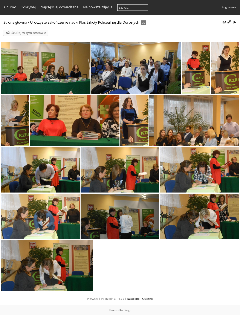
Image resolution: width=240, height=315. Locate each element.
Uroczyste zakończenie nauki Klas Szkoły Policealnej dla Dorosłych (84, 22)
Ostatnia (147, 299)
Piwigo (127, 310)
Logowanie (229, 7)
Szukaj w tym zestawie (28, 33)
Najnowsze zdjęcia (97, 7)
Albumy (9, 7)
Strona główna (15, 22)
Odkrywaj (28, 7)
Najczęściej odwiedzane (59, 7)
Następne (133, 299)
